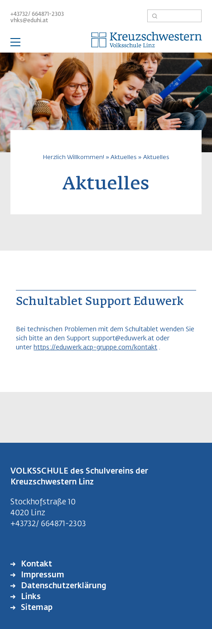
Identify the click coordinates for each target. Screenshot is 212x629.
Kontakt (35, 564)
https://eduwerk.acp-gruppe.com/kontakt (95, 347)
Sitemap (36, 608)
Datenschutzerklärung (62, 586)
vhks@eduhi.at (29, 21)
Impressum (41, 575)
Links (30, 597)
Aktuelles (123, 157)
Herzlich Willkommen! (73, 157)
